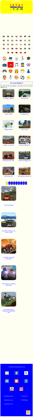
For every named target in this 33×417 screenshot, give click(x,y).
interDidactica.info (8, 396)
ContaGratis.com (8, 404)
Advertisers (24, 396)
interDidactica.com (20, 367)
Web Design (25, 400)
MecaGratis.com (8, 400)
